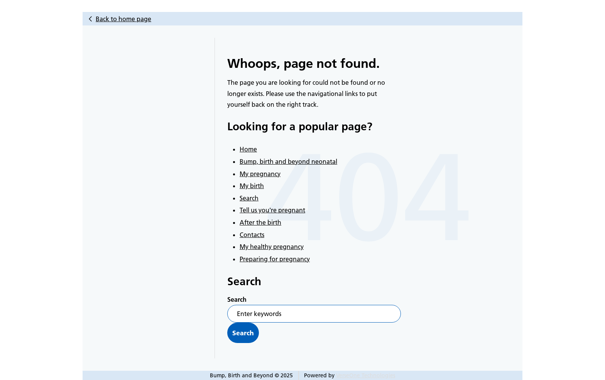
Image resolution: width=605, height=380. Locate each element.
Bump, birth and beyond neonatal (288, 161)
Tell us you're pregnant (272, 210)
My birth (252, 186)
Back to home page (123, 19)
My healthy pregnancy (272, 247)
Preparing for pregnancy (275, 259)
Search (249, 198)
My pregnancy (260, 174)
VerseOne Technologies (365, 375)
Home (248, 149)
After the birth (260, 222)
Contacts (252, 235)
